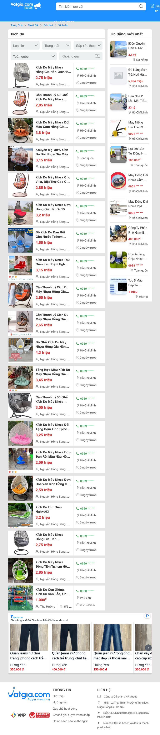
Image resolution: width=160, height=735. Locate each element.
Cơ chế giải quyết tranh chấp (71, 715)
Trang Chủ (16, 25)
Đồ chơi (48, 25)
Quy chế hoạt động (65, 708)
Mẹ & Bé (33, 25)
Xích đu (63, 25)
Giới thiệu (59, 696)
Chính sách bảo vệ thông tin (71, 721)
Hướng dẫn (60, 702)
